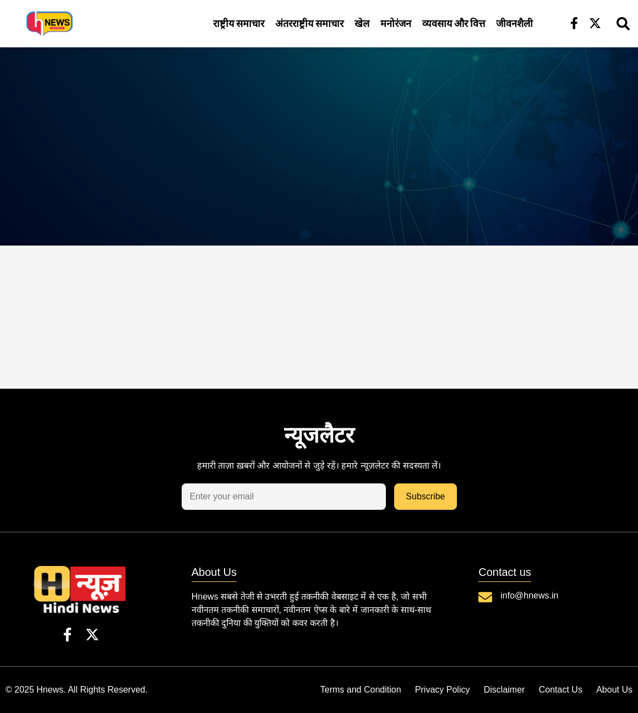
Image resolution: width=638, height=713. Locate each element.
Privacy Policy (431, 689)
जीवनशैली (514, 23)
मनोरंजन (395, 23)
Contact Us (557, 689)
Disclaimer (496, 689)
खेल (362, 23)
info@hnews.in (529, 595)
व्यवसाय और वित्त (453, 23)
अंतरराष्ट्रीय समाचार (309, 23)
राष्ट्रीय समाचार (238, 23)
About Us (614, 689)
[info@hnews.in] (485, 597)
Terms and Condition (346, 689)
